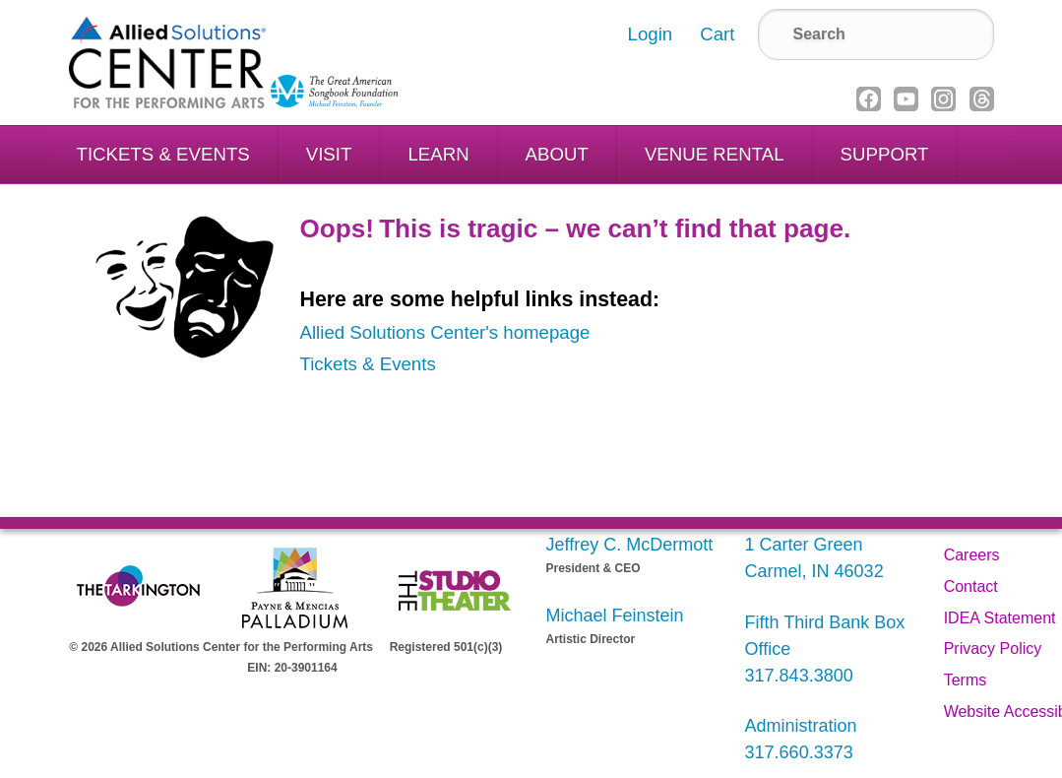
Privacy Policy (993, 648)
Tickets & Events (163, 154)
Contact (971, 586)
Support (885, 154)
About (557, 154)
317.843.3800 (799, 675)
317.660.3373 (799, 752)
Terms (965, 680)
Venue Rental (714, 154)
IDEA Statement (1000, 618)
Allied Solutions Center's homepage (445, 332)
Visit (329, 154)
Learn (438, 154)
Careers (972, 555)
